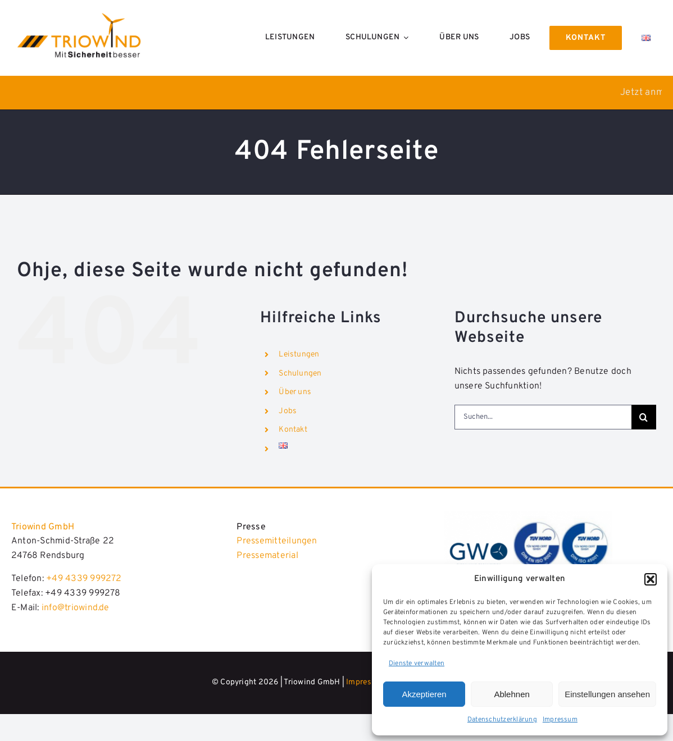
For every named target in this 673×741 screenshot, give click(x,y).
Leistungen (299, 354)
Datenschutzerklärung (502, 719)
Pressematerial (267, 555)
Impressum (560, 719)
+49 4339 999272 (84, 578)
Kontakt (293, 429)
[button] (650, 579)
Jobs (288, 411)
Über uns (295, 392)
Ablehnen (511, 694)
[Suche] (643, 417)
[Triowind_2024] (528, 516)
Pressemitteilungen (277, 541)
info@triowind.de (76, 608)
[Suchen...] (542, 417)
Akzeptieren (424, 694)
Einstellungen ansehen (607, 694)
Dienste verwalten (416, 663)
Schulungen (300, 373)
